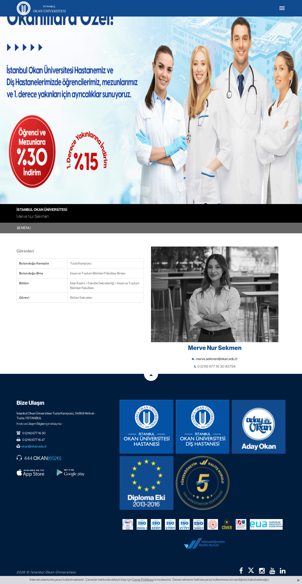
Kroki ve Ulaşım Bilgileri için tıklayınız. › (40, 424)
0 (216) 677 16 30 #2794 (216, 366)
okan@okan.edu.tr (34, 446)
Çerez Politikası (143, 579)
